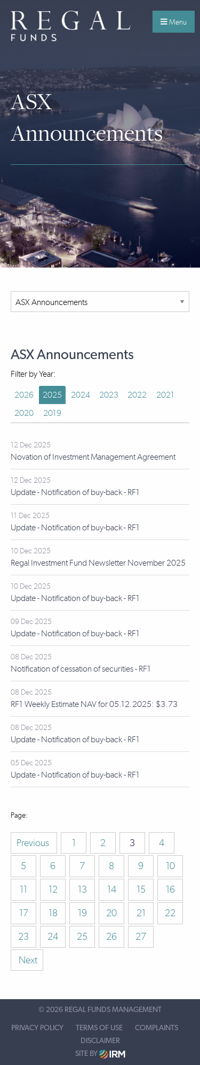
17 (23, 913)
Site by (100, 1054)
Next (27, 960)
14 (111, 889)
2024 (80, 395)
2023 (108, 395)
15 (141, 889)
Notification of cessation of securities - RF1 (81, 669)
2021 (165, 395)
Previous (34, 843)
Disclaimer (100, 1041)
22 (170, 913)
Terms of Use (99, 1028)
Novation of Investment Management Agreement (93, 457)
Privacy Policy (37, 1028)
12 (53, 889)
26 (111, 936)
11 (23, 889)
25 (82, 936)
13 (82, 889)
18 (53, 913)
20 (111, 913)
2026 (24, 395)
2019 (52, 413)
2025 (52, 395)
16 (170, 889)
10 (170, 866)
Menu (174, 22)
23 (23, 936)
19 (82, 913)
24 (52, 936)
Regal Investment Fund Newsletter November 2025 (98, 563)
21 (141, 913)
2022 (137, 395)
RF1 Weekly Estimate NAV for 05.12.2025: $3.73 (94, 704)
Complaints (156, 1028)
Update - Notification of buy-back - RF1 (75, 492)
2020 (24, 413)
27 (140, 936)
